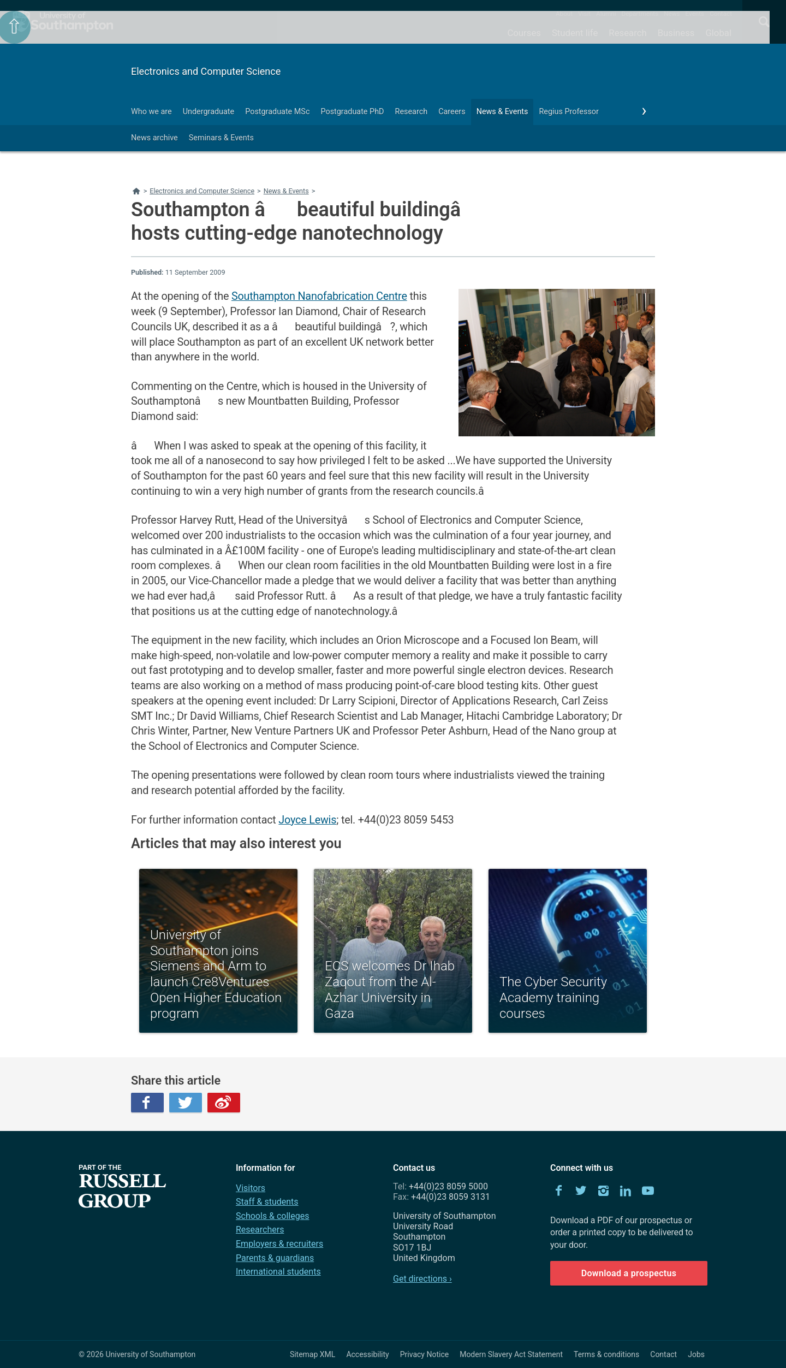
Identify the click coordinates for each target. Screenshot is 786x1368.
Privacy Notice (424, 1354)
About (564, 13)
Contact (721, 13)
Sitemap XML (313, 1354)
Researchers (260, 1229)
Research (627, 32)
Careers (452, 111)
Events (695, 13)
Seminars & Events (221, 138)
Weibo (223, 1102)
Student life (575, 32)
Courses (523, 32)
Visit (584, 13)
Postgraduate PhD (352, 111)
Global (718, 32)
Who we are (151, 111)
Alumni (606, 13)
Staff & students (267, 1202)
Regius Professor (568, 111)
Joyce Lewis (307, 820)
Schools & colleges (272, 1216)
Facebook (147, 1102)
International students (278, 1271)
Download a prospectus (629, 1273)
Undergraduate (209, 111)
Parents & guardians (275, 1258)
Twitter (185, 1102)
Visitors (250, 1188)
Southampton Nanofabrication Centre (319, 296)
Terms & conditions (606, 1354)
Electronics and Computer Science (206, 71)
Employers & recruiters (279, 1244)
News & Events (502, 111)
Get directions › (422, 1279)
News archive (154, 138)
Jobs (696, 1354)
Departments (640, 13)
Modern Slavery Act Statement (511, 1354)
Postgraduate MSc (277, 111)
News (672, 13)
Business (676, 32)
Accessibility (367, 1354)
